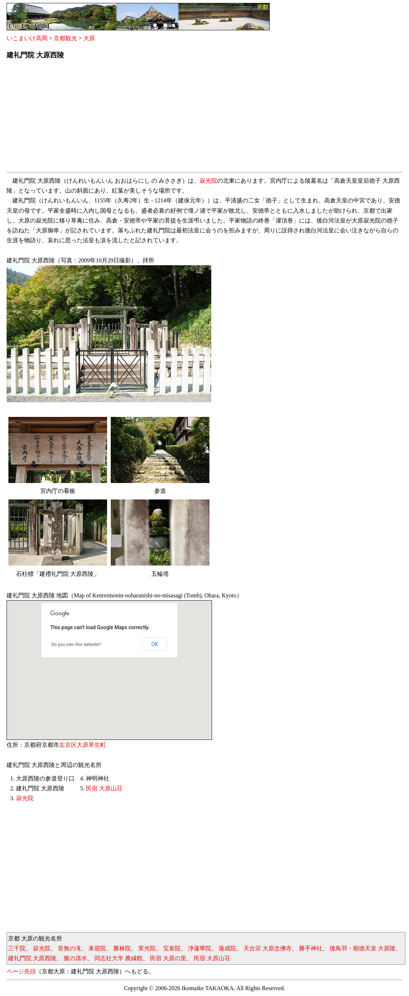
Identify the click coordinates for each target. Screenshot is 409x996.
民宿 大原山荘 (104, 788)
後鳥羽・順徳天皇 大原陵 (362, 948)
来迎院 (97, 948)
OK (154, 644)
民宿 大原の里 (168, 958)
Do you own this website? (76, 644)
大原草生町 (91, 745)
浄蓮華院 (199, 948)
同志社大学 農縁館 (118, 958)
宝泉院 (172, 948)
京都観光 (65, 38)
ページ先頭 (21, 971)
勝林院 (122, 948)
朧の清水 (75, 958)
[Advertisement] (204, 118)
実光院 (147, 948)
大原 (89, 38)
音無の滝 (69, 948)
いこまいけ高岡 (27, 38)
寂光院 (208, 181)
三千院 (17, 948)
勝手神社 (310, 948)
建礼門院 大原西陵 (32, 958)
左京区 (68, 745)
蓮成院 (227, 948)
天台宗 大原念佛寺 (267, 948)
